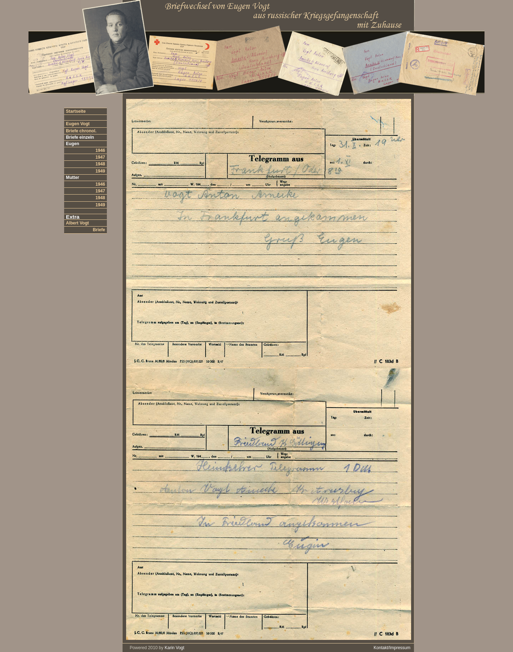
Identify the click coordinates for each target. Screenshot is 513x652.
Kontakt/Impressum (392, 647)
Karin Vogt (174, 647)
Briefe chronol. (81, 130)
